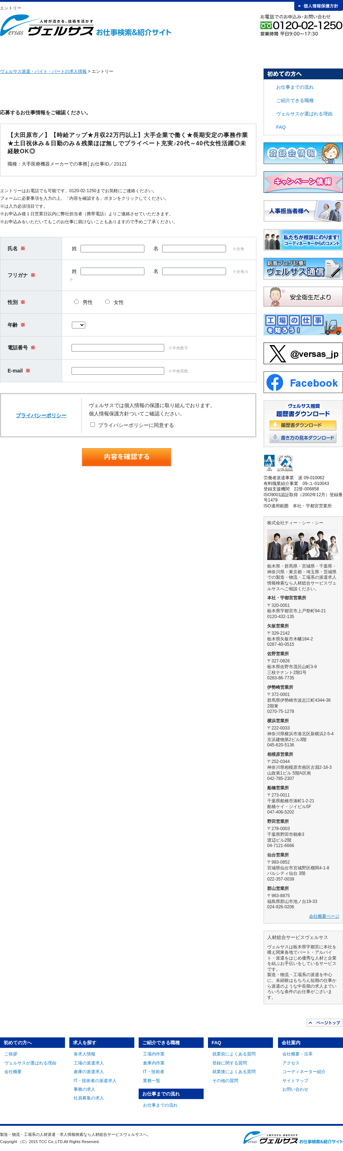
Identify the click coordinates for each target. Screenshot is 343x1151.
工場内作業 (154, 1054)
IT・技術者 (153, 1071)
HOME (11, 50)
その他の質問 (225, 1080)
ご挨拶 (10, 1054)
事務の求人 (84, 1089)
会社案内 (316, 50)
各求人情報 (84, 1054)
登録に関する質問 (229, 1063)
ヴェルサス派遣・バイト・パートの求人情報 (43, 71)
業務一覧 (151, 1080)
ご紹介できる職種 (156, 50)
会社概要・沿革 (297, 1054)
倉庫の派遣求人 (89, 1071)
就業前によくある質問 (234, 1054)
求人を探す (103, 50)
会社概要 (13, 1071)
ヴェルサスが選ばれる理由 (304, 113)
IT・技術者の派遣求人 (95, 1080)
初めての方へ (49, 50)
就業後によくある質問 (234, 1071)
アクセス (291, 1063)
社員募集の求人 (89, 1098)
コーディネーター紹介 (304, 1071)
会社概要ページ (324, 916)
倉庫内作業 (154, 1063)
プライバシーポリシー (41, 415)
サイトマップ (295, 1080)
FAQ (263, 50)
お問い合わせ (295, 1089)
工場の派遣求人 (89, 1063)
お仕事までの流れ (209, 50)
